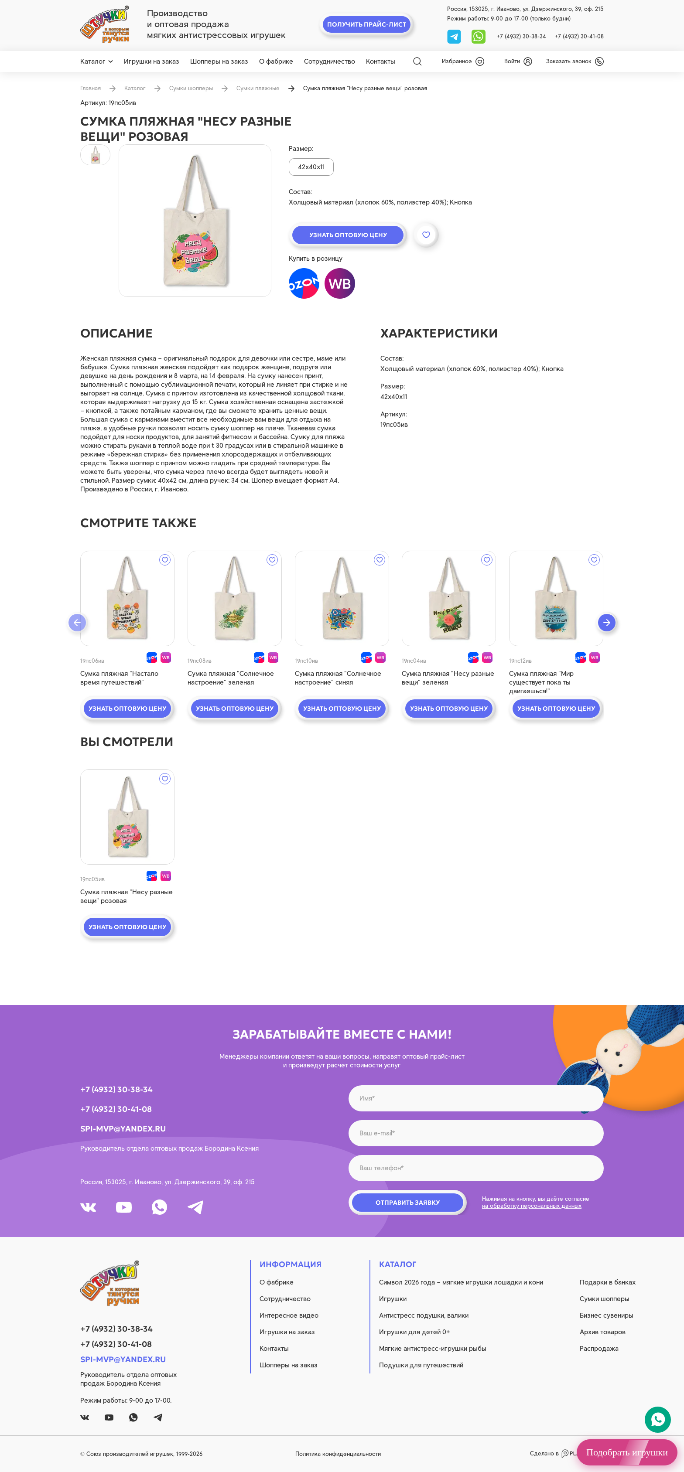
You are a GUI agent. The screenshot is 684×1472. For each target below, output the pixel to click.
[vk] (88, 1207)
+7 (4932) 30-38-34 (521, 36)
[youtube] (124, 1207)
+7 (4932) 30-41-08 (579, 36)
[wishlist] (463, 61)
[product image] (195, 220)
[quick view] (127, 598)
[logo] (104, 24)
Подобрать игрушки (627, 1452)
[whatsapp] (479, 36)
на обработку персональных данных (531, 1206)
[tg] (455, 36)
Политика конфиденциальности (338, 1454)
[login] (518, 61)
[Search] (417, 61)
